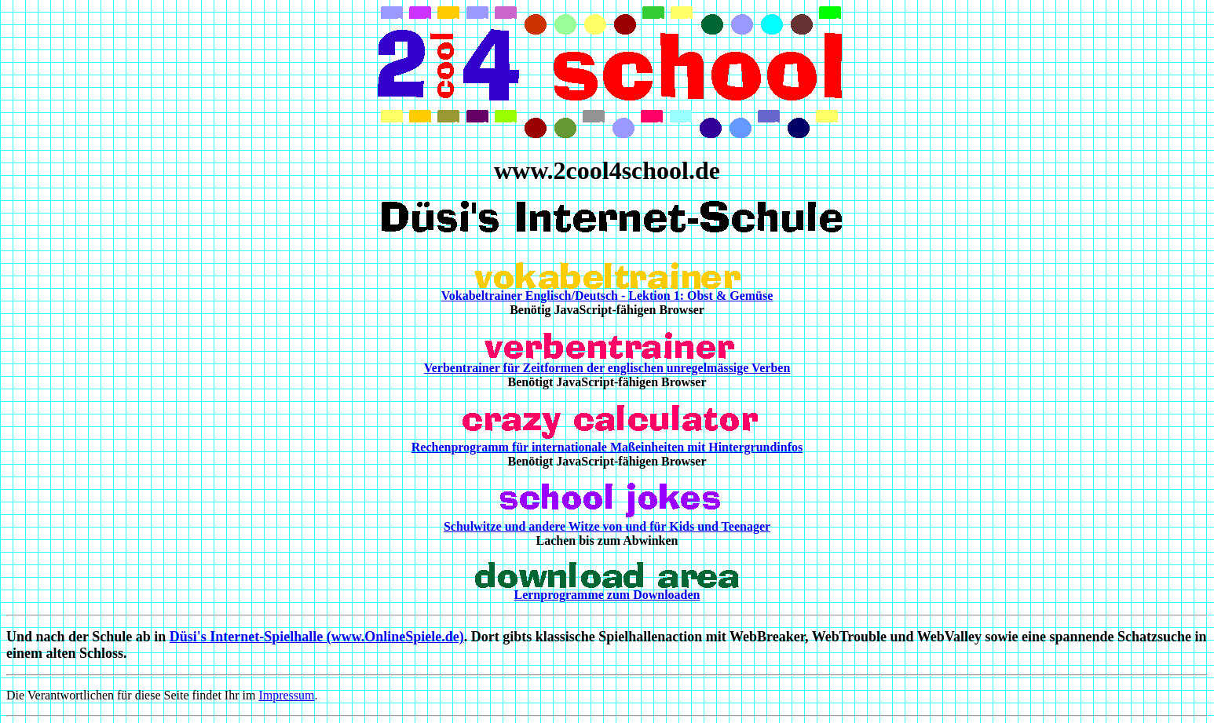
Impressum (286, 695)
